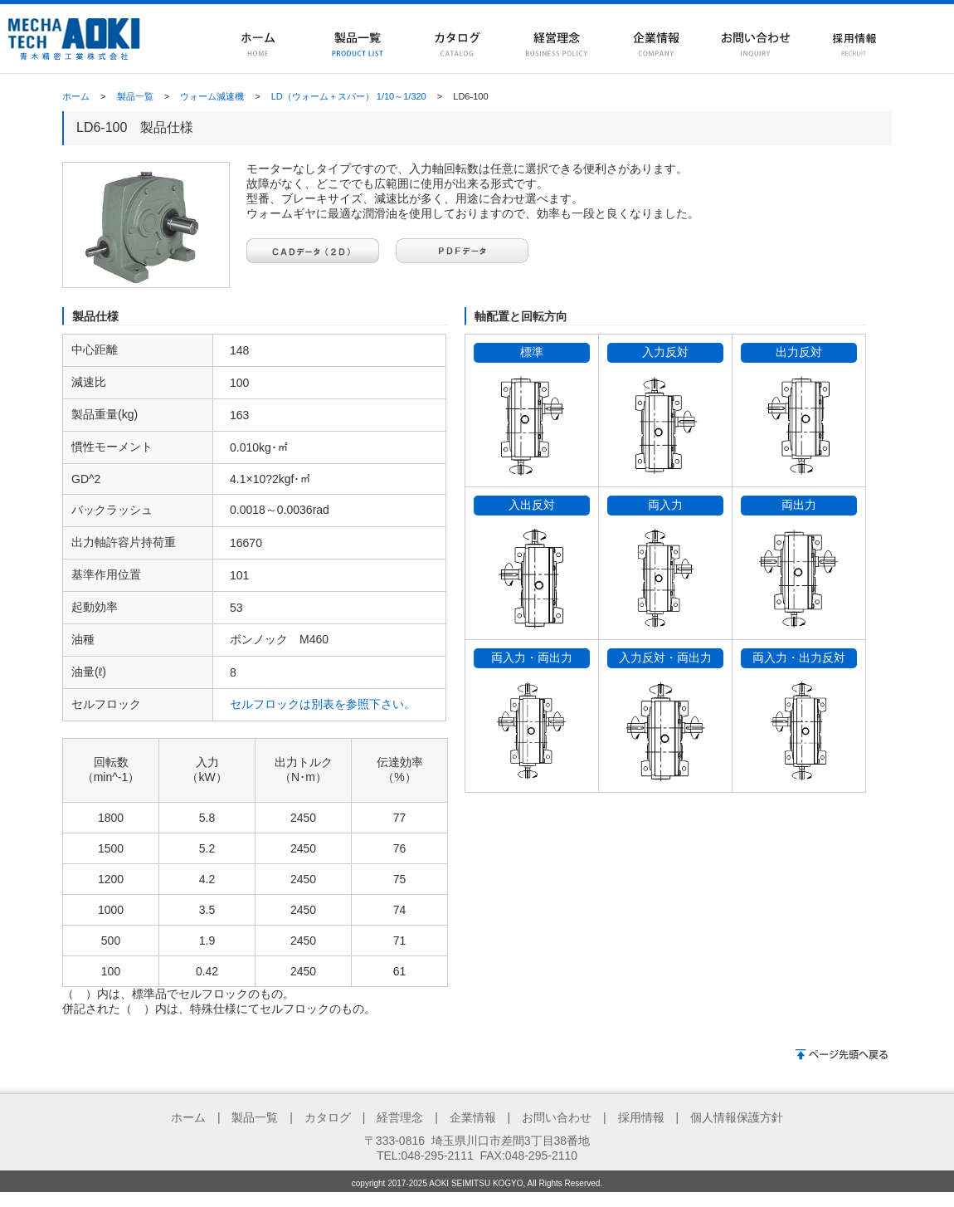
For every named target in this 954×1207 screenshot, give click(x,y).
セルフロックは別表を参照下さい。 (323, 704)
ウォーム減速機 (212, 96)
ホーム (76, 96)
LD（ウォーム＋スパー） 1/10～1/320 (348, 96)
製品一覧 (135, 96)
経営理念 (400, 1117)
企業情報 (473, 1117)
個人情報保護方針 (736, 1117)
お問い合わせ (556, 1117)
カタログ (327, 1117)
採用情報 (641, 1117)
